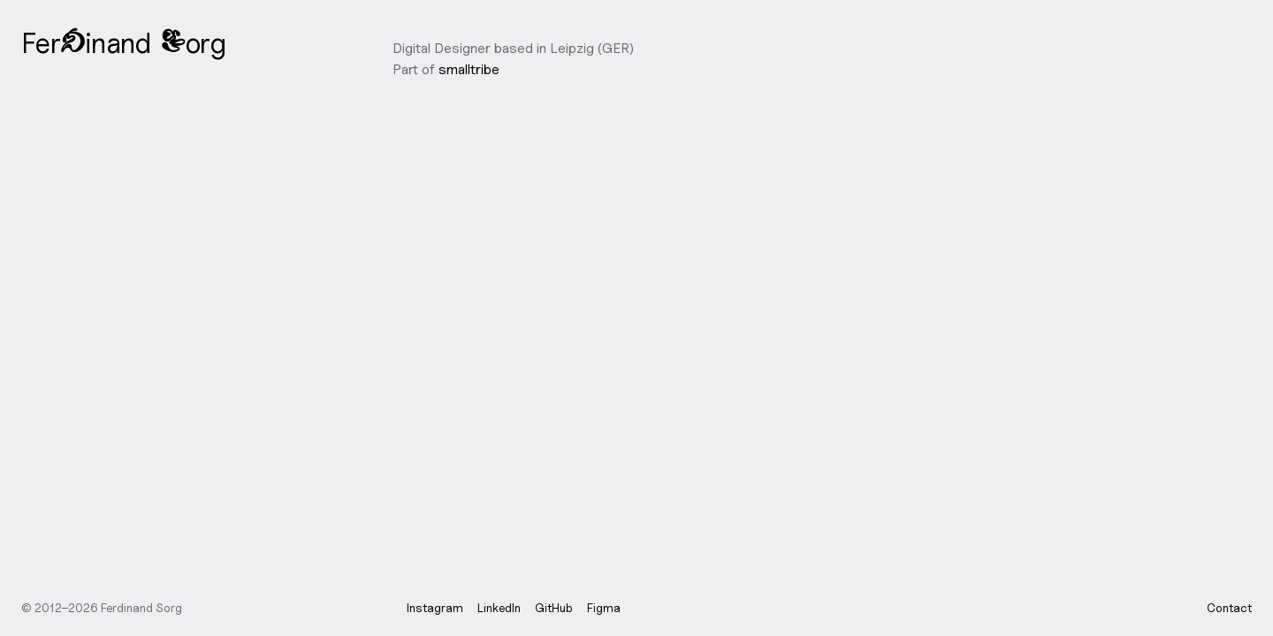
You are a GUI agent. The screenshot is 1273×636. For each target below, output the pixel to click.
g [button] (217, 42)
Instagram (435, 608)
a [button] (113, 42)
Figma (604, 608)
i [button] (88, 42)
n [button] (98, 42)
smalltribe (468, 69)
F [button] (28, 42)
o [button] (193, 42)
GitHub (554, 608)
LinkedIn (499, 608)
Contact (1229, 608)
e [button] (42, 42)
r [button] (55, 42)
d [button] (72, 45)
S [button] (173, 45)
